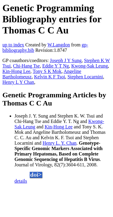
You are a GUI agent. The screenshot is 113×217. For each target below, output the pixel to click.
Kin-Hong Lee (16, 71)
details (20, 181)
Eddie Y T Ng (55, 65)
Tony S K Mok (47, 71)
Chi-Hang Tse (26, 65)
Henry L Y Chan (18, 82)
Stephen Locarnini (85, 76)
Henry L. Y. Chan (59, 143)
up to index (13, 44)
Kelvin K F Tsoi (49, 76)
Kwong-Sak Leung (89, 65)
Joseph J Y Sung (66, 60)
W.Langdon (58, 44)
